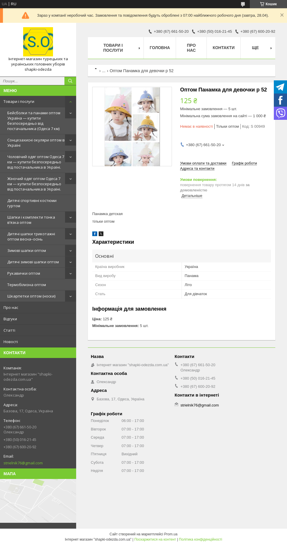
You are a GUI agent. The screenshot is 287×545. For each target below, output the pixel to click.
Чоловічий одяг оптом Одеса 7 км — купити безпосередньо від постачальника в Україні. (35, 162)
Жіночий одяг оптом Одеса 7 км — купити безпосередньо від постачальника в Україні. (34, 184)
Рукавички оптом (23, 273)
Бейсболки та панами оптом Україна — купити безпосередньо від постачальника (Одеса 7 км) (33, 120)
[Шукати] (70, 81)
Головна (160, 47)
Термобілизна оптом (26, 284)
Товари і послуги (19, 101)
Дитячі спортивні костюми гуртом (32, 203)
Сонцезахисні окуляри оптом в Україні (36, 142)
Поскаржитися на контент (155, 539)
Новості (11, 341)
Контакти (224, 47)
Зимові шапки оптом (26, 250)
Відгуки (10, 318)
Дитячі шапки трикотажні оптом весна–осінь (31, 236)
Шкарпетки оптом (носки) (31, 296)
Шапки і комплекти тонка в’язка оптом (31, 219)
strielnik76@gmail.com (23, 463)
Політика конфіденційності (200, 539)
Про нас (11, 307)
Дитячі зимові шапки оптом (33, 261)
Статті (9, 330)
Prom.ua (170, 534)
